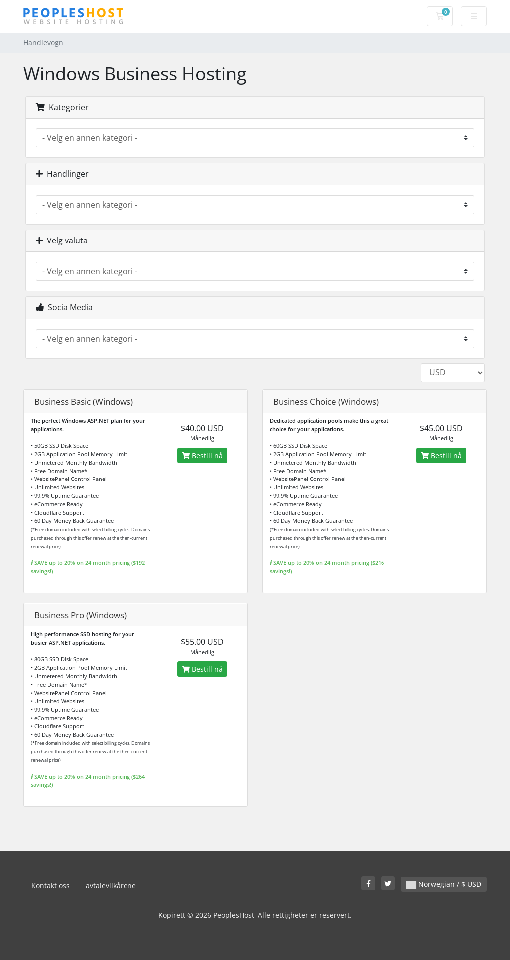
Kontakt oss (50, 885)
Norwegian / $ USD (443, 884)
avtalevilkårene (111, 885)
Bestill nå (202, 455)
